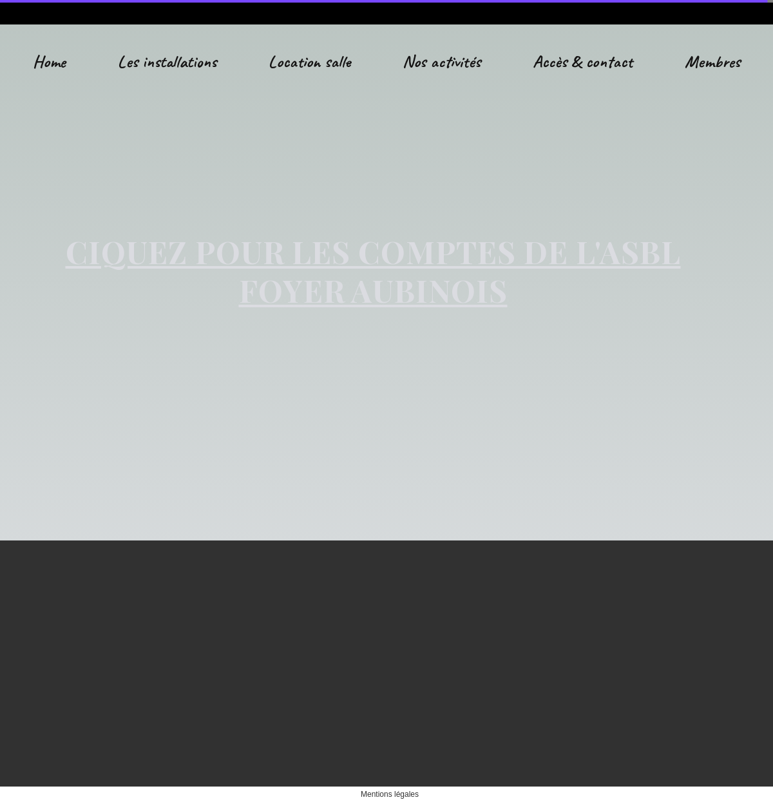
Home (49, 61)
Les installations (167, 61)
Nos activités (442, 61)
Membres (712, 61)
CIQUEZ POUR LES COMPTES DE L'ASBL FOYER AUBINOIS (373, 270)
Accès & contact (583, 61)
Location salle (309, 61)
